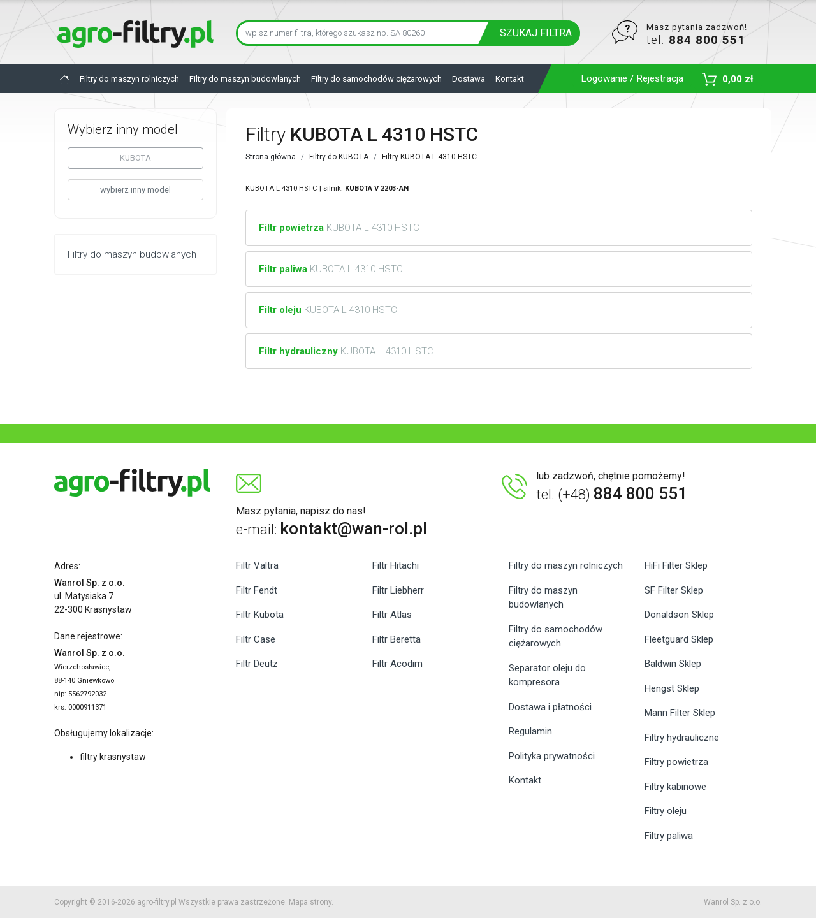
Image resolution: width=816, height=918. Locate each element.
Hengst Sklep (672, 688)
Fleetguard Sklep (679, 639)
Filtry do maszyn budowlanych (245, 79)
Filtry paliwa (669, 835)
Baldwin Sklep (673, 663)
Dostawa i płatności (550, 707)
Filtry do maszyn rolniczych (129, 79)
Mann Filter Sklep (680, 712)
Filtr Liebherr (398, 590)
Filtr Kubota (260, 614)
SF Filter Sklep (674, 590)
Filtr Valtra (257, 565)
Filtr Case (255, 639)
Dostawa (468, 79)
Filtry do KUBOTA (338, 156)
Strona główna (270, 156)
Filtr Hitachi (395, 565)
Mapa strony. (311, 902)
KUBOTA (135, 158)
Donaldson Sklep (679, 614)
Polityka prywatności (552, 756)
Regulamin (530, 731)
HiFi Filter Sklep (676, 565)
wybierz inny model (135, 189)
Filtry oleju (666, 811)
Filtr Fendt (256, 590)
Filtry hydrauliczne (682, 737)
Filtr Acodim (397, 663)
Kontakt (509, 79)
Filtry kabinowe (675, 786)
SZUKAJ (536, 33)
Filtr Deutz (257, 663)
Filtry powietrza (676, 762)
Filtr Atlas (392, 614)
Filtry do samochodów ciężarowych (376, 79)
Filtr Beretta (396, 639)
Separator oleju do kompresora (547, 675)
